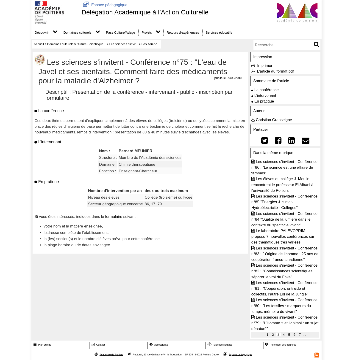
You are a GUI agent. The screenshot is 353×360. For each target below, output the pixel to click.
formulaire (113, 216)
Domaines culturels (77, 32)
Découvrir (42, 32)
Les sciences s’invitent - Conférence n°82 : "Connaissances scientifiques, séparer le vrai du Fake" (284, 271)
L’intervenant (265, 95)
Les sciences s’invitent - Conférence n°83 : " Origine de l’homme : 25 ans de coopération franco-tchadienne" (285, 254)
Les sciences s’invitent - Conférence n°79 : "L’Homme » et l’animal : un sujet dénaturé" (285, 323)
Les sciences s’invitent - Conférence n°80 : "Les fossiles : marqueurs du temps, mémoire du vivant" (284, 306)
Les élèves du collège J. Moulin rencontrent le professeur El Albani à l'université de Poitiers (282, 184)
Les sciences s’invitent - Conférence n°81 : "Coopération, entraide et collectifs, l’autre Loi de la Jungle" (284, 288)
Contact (97, 344)
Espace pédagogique (104, 5)
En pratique (264, 101)
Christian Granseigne (274, 120)
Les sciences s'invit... (123, 44)
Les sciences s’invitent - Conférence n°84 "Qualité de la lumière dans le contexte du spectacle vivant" (284, 219)
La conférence (266, 90)
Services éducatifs (219, 32)
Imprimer (264, 65)
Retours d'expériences (183, 32)
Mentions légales (219, 344)
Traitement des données (280, 344)
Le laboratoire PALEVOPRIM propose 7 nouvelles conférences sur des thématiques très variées (282, 236)
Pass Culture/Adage (120, 32)
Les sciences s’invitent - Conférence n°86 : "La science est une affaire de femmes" (284, 167)
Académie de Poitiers (111, 354)
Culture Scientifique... (91, 44)
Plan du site (41, 344)
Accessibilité (158, 344)
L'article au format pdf (275, 71)
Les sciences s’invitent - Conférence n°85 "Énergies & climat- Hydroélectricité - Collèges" (284, 202)
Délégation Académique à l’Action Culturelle (144, 12)
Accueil (39, 44)
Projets (147, 32)
